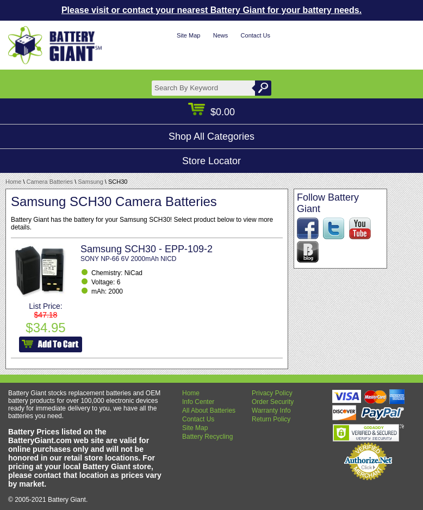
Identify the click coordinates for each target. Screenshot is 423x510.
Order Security (273, 402)
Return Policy (271, 419)
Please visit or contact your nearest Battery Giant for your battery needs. (211, 10)
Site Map (188, 35)
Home (13, 181)
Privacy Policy (272, 393)
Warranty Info (271, 410)
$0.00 (211, 112)
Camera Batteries (50, 181)
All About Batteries (208, 410)
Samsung (90, 181)
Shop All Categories (211, 136)
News (220, 35)
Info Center (198, 402)
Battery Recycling (207, 436)
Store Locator (211, 161)
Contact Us (255, 35)
